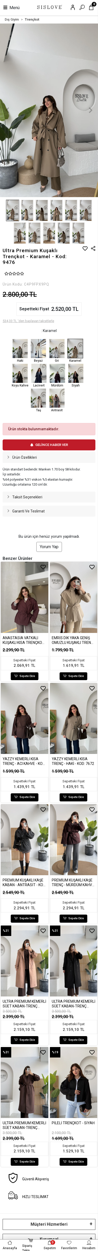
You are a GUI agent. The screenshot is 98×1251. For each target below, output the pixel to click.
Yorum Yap (49, 546)
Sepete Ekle (24, 676)
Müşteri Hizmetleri (49, 1224)
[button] (7, 110)
